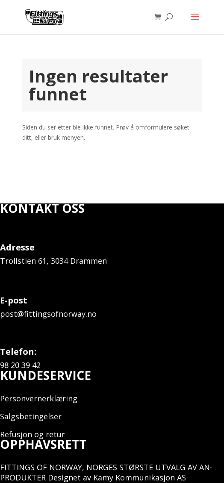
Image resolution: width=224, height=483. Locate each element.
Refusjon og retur (32, 434)
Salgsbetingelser (31, 416)
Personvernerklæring (38, 398)
